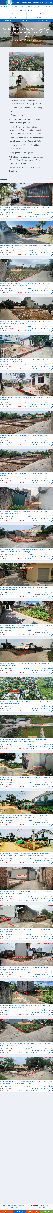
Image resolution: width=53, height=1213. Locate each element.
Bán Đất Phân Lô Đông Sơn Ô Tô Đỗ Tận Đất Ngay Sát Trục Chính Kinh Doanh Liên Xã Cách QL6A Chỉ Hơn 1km (24, 285)
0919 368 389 (39, 1208)
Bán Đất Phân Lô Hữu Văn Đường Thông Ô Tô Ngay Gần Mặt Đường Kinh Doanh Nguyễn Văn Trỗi (25, 665)
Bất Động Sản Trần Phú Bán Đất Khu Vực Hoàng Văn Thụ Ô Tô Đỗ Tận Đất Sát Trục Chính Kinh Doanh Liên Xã (25, 1006)
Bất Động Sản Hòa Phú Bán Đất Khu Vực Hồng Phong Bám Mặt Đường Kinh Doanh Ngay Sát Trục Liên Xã (26, 589)
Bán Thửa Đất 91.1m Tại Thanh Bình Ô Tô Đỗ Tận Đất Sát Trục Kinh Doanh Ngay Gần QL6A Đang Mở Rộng (25, 892)
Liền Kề (30, 10)
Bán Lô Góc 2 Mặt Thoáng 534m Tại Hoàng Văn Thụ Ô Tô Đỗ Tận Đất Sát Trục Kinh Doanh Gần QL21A (25, 702)
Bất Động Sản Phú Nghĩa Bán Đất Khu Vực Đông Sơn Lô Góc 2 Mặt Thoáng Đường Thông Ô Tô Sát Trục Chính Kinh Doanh (26, 1082)
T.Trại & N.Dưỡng (21, 7)
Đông (46, 222)
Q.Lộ (45, 716)
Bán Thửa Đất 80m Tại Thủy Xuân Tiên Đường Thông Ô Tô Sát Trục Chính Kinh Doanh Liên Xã (25, 247)
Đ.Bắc (46, 640)
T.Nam (45, 184)
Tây (48, 905)
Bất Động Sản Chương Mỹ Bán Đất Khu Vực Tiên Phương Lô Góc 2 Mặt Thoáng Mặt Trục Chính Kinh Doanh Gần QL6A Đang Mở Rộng (24, 854)
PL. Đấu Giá (10, 7)
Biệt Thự (23, 10)
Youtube (33, 1211)
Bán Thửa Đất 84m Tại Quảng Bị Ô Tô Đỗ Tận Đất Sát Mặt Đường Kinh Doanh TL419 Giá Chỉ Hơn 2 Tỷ (24, 361)
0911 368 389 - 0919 (25, 168)
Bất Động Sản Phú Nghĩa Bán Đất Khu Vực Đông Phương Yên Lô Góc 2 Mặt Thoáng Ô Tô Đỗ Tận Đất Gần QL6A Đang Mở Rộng (26, 551)
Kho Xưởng (32, 7)
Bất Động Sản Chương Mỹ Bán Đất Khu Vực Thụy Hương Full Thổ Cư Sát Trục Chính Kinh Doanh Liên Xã (25, 513)
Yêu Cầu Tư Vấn (43, 20)
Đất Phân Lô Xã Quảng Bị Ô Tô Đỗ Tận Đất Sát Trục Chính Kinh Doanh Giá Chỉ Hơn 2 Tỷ (25, 437)
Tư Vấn (29, 212)
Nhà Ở (3, 7)
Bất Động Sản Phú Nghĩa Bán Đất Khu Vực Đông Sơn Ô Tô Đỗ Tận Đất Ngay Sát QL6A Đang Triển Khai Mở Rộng (26, 627)
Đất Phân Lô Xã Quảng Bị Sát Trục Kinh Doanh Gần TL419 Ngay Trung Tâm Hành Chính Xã (25, 399)
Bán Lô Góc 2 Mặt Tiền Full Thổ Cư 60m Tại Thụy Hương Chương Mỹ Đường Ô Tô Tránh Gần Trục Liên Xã (24, 969)
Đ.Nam (45, 336)
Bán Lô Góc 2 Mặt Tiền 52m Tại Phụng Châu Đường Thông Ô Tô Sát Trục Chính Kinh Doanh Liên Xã (25, 1044)
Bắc (48, 716)
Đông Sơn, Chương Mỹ (27, 40)
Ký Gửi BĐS (8, 20)
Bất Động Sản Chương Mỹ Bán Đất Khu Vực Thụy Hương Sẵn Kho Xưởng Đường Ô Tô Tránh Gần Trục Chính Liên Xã (25, 209)
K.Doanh (39, 184)
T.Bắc (47, 488)
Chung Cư (41, 7)
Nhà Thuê (49, 7)
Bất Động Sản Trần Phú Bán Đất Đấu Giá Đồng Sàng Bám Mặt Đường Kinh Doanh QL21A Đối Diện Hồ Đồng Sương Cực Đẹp (25, 741)
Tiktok (20, 1211)
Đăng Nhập (48, 2)
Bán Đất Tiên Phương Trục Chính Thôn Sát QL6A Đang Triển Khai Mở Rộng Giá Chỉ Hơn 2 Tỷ (25, 779)
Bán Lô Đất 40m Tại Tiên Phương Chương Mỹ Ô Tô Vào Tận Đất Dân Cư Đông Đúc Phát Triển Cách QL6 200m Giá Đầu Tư (25, 817)
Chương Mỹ (4, 184)
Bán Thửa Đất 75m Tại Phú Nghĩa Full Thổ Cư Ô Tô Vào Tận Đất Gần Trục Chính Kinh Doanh (25, 931)
